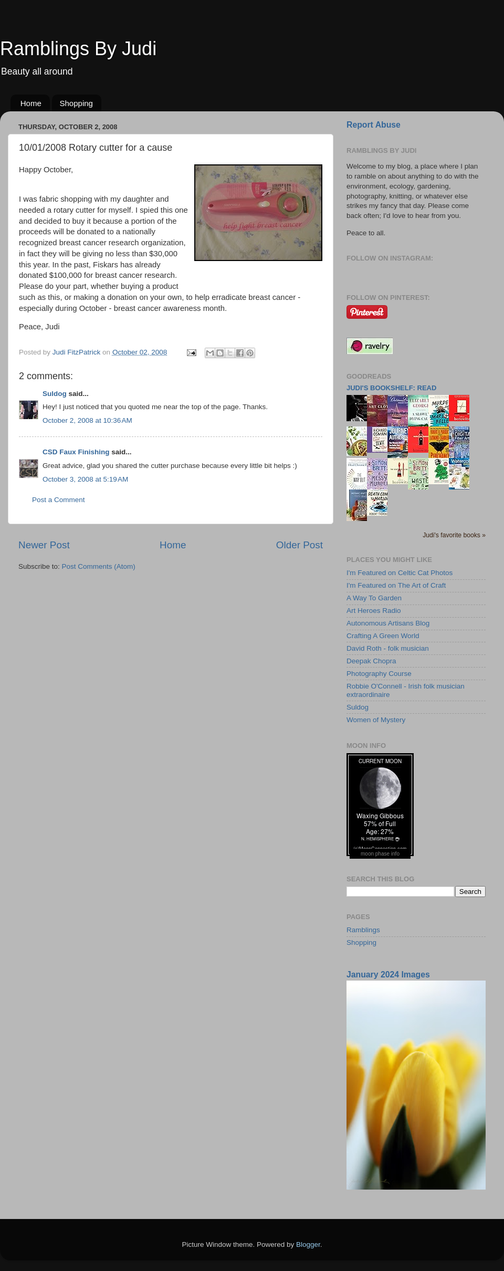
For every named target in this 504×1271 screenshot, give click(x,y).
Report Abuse (373, 124)
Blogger (308, 1244)
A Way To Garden (374, 598)
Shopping (76, 103)
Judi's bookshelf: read (391, 388)
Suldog (55, 394)
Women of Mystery (375, 720)
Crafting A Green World (382, 636)
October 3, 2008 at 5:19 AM (85, 479)
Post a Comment (58, 500)
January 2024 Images (388, 974)
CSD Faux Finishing (76, 452)
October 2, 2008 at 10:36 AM (87, 420)
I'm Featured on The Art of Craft (396, 585)
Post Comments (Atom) (98, 566)
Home (30, 103)
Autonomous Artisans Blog (387, 623)
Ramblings (363, 930)
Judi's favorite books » (454, 535)
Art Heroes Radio (373, 610)
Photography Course (379, 674)
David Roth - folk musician (387, 648)
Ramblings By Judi (78, 48)
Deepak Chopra (371, 661)
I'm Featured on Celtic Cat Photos (399, 573)
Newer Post (44, 544)
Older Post (299, 544)
